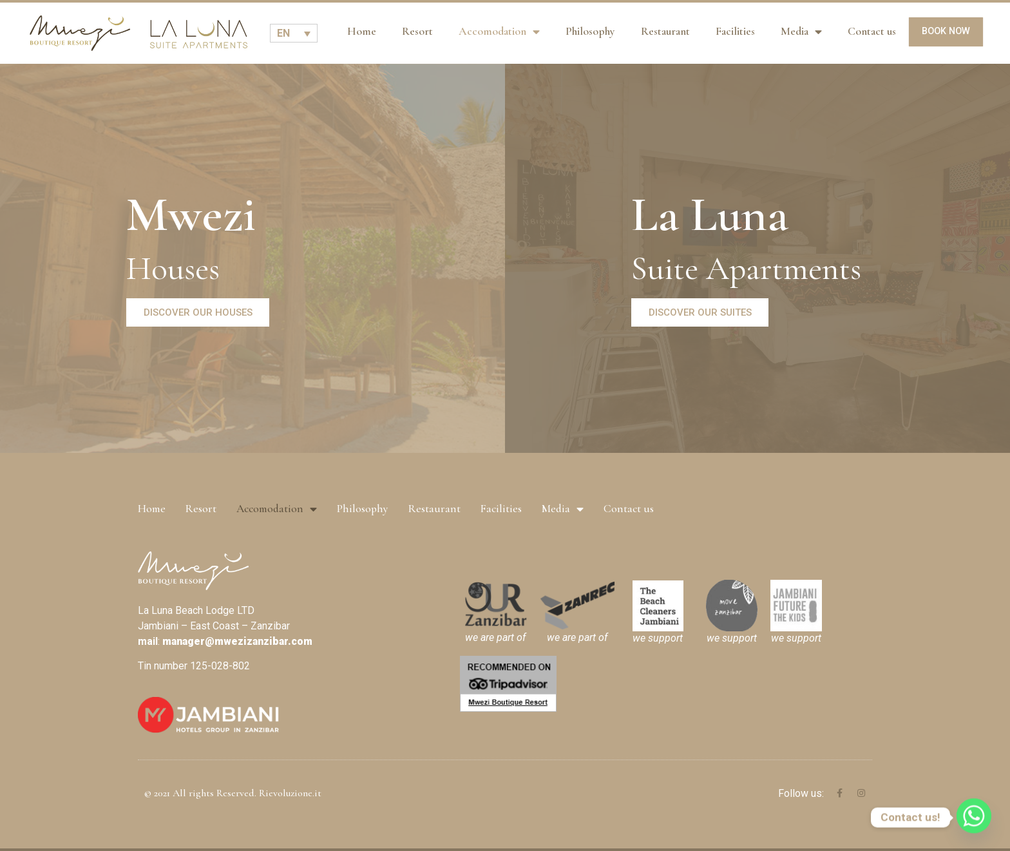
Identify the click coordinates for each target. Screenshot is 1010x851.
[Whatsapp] (974, 817)
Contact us (872, 31)
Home (361, 31)
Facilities (735, 31)
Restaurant (665, 31)
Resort (417, 31)
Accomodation (499, 32)
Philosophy (590, 31)
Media (801, 32)
